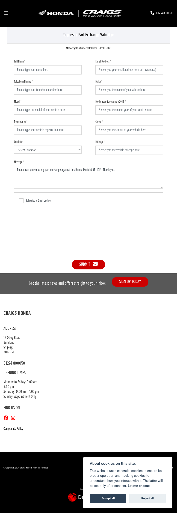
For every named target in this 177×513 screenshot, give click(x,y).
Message (19, 162)
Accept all (108, 498)
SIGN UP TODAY (130, 282)
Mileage (100, 142)
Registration (20, 122)
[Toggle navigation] (6, 13)
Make (98, 82)
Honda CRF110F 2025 (88, 48)
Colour (99, 122)
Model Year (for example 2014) (110, 102)
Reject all (147, 498)
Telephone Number (23, 82)
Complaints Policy (13, 428)
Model (17, 102)
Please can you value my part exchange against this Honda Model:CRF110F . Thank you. (88, 177)
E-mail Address (103, 62)
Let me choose (139, 486)
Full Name (19, 62)
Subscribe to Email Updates (35, 200)
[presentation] (88, 232)
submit (88, 264)
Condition (19, 142)
